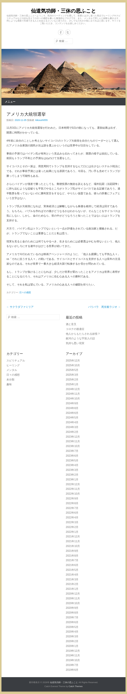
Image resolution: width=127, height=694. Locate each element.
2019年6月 (72, 669)
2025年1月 (72, 384)
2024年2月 (72, 432)
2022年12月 (73, 484)
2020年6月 (72, 622)
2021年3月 (72, 579)
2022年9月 (72, 498)
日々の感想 (25, 292)
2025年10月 (73, 365)
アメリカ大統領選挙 (26, 114)
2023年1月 (72, 479)
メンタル (11, 370)
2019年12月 (73, 650)
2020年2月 (72, 641)
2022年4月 (72, 517)
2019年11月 (73, 655)
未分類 (10, 379)
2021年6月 (72, 565)
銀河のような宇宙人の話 (80, 338)
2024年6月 (72, 413)
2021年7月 (72, 560)
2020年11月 (73, 598)
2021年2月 (72, 584)
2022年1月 (72, 531)
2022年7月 (72, 508)
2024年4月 (72, 422)
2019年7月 (72, 665)
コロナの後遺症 (75, 329)
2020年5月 (72, 627)
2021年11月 (73, 541)
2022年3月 (72, 522)
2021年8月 (72, 555)
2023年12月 (73, 436)
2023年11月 (73, 441)
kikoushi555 (41, 120)
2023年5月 (72, 460)
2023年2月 (72, 474)
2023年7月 (72, 451)
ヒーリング (13, 365)
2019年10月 (73, 660)
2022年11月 (73, 489)
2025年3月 (72, 374)
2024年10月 (73, 398)
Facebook (61, 32)
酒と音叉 (71, 324)
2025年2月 (72, 379)
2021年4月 (72, 574)
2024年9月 (72, 403)
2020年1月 (72, 646)
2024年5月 (72, 417)
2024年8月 (72, 408)
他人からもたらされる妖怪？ (83, 333)
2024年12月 (73, 389)
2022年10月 (73, 493)
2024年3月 (72, 427)
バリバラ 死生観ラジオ (104, 306)
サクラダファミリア (20, 306)
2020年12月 (73, 593)
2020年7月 (72, 617)
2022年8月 (72, 503)
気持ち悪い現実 (75, 343)
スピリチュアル (15, 360)
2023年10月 (73, 446)
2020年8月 (72, 612)
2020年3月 (72, 636)
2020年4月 (72, 631)
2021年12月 (73, 536)
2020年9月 (72, 607)
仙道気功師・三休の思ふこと (63, 11)
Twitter (68, 32)
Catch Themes (76, 686)
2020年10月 (73, 603)
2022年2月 (72, 527)
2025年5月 (72, 370)
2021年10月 (73, 546)
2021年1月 (72, 588)
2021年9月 (72, 550)
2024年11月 (73, 393)
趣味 (9, 384)
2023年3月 (72, 470)
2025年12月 (73, 360)
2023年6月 (72, 455)
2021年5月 (72, 569)
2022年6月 (72, 512)
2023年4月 (72, 465)
